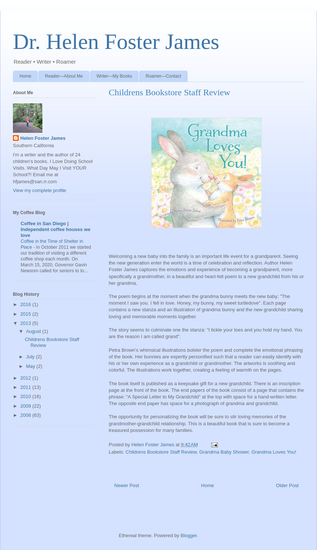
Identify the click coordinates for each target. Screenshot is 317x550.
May (31, 366)
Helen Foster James (43, 138)
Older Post (287, 485)
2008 (26, 415)
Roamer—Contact (163, 76)
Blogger (189, 535)
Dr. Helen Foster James (116, 41)
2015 (26, 314)
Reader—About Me (64, 76)
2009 (26, 406)
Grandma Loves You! (273, 452)
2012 (26, 378)
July (31, 356)
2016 (26, 304)
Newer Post (126, 485)
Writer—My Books (114, 76)
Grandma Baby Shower (223, 452)
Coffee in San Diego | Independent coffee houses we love (55, 229)
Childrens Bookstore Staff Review (161, 452)
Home (25, 76)
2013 (26, 323)
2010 (26, 396)
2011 (26, 387)
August (34, 331)
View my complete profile (39, 190)
